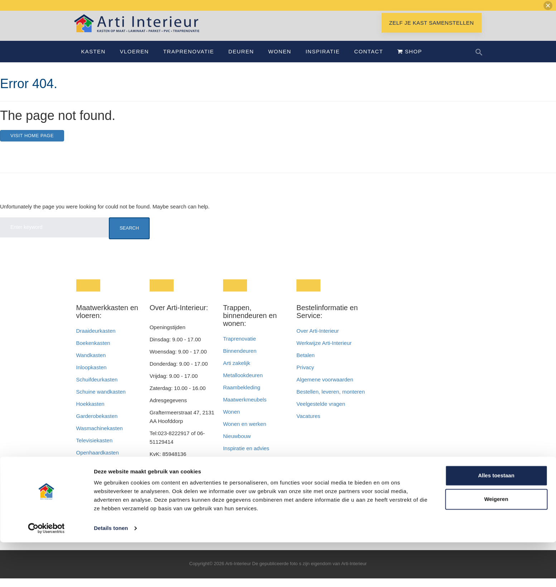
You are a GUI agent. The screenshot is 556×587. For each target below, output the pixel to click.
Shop (409, 60)
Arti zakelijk (236, 372)
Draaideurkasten (96, 339)
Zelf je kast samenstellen (431, 31)
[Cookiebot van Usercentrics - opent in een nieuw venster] (46, 573)
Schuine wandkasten (101, 400)
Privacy (305, 376)
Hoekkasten (90, 412)
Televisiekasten (94, 449)
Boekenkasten (93, 351)
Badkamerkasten (96, 473)
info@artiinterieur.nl (191, 475)
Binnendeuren (239, 359)
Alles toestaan (496, 520)
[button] (547, 5)
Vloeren (134, 60)
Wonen (279, 60)
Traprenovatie (188, 60)
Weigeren (496, 543)
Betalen (306, 364)
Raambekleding (241, 396)
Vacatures (308, 425)
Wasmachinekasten (99, 437)
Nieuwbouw (237, 445)
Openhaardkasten (97, 461)
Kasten (93, 60)
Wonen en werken (244, 432)
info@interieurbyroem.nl (178, 499)
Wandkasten (91, 364)
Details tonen (111, 573)
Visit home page (32, 144)
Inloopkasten (91, 376)
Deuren (241, 60)
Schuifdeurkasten (97, 388)
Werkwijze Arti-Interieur (324, 351)
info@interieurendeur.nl (177, 487)
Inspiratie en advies (246, 457)
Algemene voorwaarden (324, 388)
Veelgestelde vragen (320, 412)
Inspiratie (322, 60)
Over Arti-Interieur (317, 339)
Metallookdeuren (243, 384)
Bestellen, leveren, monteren (330, 400)
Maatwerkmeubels (245, 408)
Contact (368, 60)
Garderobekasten (97, 425)
